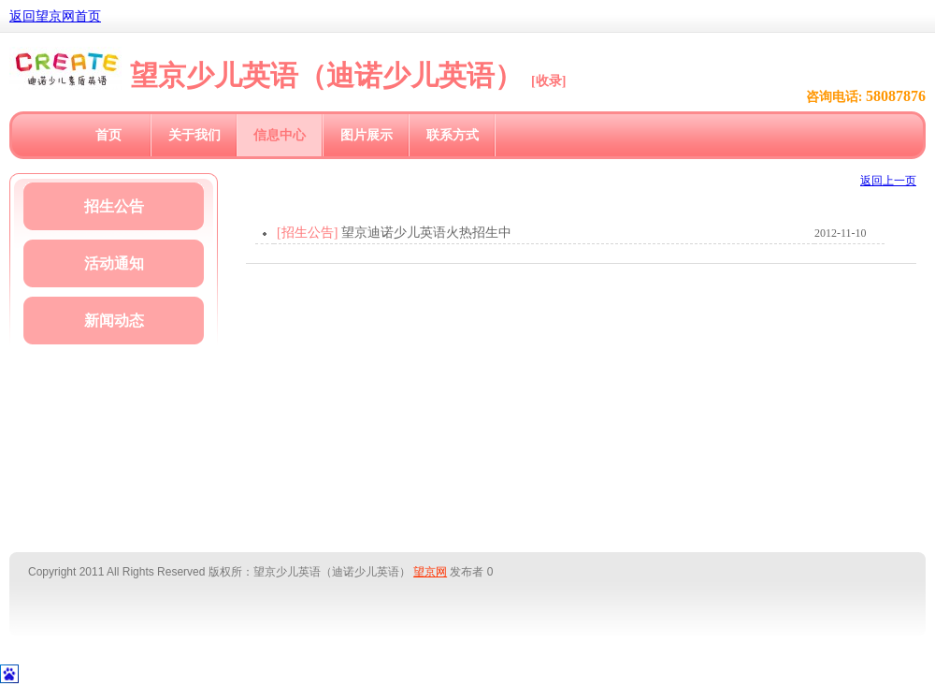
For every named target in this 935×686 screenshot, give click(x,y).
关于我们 (194, 135)
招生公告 (114, 206)
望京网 (430, 571)
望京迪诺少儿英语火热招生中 (426, 233)
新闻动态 (114, 320)
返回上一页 (888, 180)
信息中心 (279, 135)
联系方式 (452, 135)
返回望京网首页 (55, 16)
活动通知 (114, 263)
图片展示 (366, 135)
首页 (108, 135)
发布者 (466, 571)
